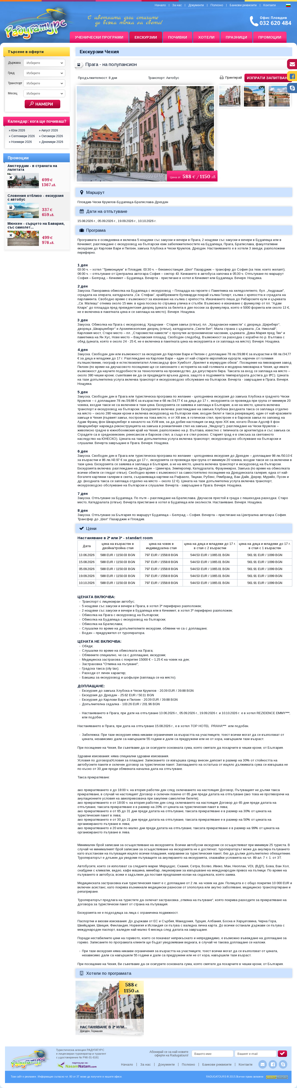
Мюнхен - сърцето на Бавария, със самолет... (36, 225)
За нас (177, 5)
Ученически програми (99, 37)
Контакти (269, 5)
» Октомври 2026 (51, 136)
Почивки (177, 37)
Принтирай (233, 77)
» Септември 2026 (22, 136)
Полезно (217, 5)
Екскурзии (146, 37)
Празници (236, 37)
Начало (160, 5)
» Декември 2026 (51, 142)
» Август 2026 (48, 130)
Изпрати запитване (268, 78)
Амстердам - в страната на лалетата (32, 168)
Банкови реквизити (243, 5)
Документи (196, 5)
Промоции (269, 37)
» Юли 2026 (17, 130)
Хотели (206, 37)
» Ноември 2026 (20, 142)
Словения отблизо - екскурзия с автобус (35, 197)
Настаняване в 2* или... (103, 1027)
